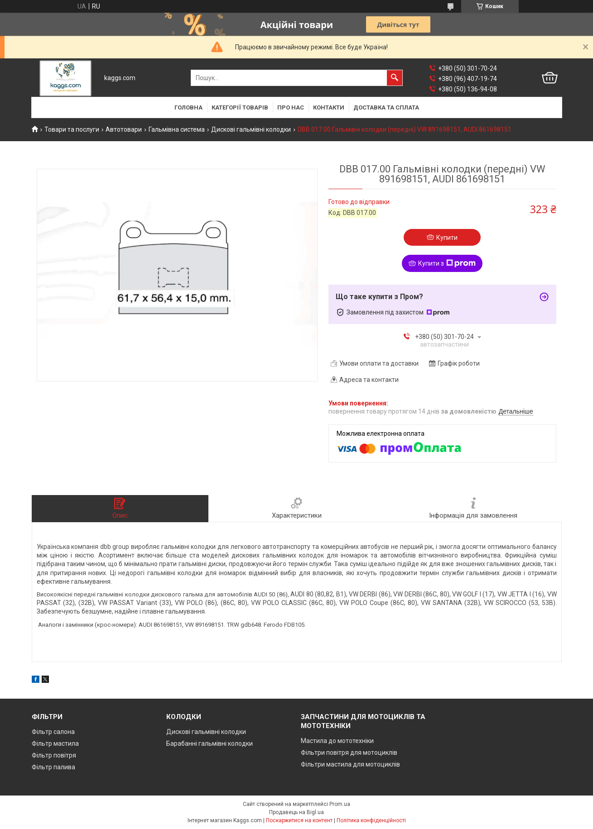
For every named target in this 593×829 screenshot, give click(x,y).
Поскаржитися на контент (299, 820)
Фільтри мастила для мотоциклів (350, 764)
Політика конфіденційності (371, 820)
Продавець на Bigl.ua (296, 812)
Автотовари (124, 129)
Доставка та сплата (386, 107)
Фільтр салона (53, 731)
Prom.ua (339, 804)
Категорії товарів (240, 107)
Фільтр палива (53, 767)
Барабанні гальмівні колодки (209, 743)
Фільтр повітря (54, 755)
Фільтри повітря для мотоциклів (349, 752)
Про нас (290, 107)
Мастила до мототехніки (337, 740)
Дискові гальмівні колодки (251, 129)
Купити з (447, 263)
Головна (188, 107)
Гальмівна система (177, 129)
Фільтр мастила (55, 743)
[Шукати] (394, 78)
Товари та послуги (71, 129)
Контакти (328, 107)
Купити (447, 237)
